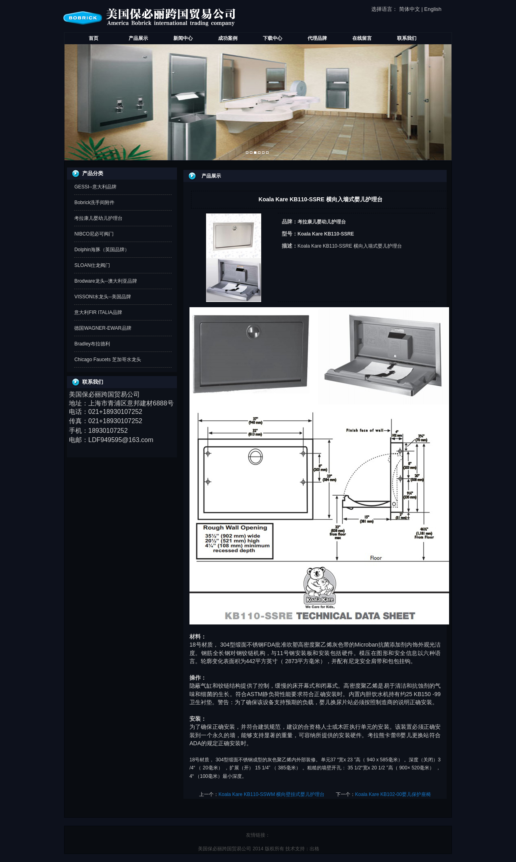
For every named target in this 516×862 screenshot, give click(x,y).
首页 (93, 38)
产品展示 (138, 38)
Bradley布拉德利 (92, 344)
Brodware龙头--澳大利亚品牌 (105, 281)
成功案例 (227, 38)
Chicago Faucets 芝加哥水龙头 (107, 359)
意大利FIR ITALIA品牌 (98, 312)
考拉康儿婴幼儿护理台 (98, 218)
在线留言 (362, 38)
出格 (314, 849)
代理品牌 (317, 38)
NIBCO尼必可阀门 (94, 234)
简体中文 (409, 9)
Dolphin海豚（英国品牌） (101, 249)
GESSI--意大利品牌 (95, 187)
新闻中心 (183, 38)
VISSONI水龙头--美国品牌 (102, 297)
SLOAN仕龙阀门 (92, 265)
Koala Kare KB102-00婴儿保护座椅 (393, 794)
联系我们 (406, 38)
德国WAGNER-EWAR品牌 (102, 328)
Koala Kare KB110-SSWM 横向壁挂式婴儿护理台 (271, 794)
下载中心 (272, 38)
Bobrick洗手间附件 (94, 202)
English (432, 9)
